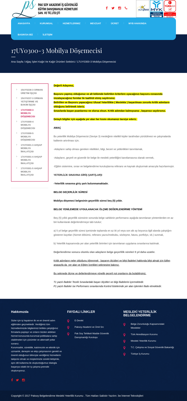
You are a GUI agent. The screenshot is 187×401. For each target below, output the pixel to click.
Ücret (115, 23)
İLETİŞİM (47, 34)
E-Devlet (79, 320)
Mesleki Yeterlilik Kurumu (143, 340)
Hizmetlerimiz (71, 23)
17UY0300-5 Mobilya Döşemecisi (28, 136)
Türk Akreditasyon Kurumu (144, 334)
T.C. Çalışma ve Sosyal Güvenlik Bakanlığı (152, 347)
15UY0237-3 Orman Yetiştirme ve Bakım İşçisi (32, 101)
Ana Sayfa (17, 61)
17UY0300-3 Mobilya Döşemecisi (28, 113)
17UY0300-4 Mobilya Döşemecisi (28, 125)
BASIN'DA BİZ (25, 34)
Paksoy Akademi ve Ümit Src (89, 327)
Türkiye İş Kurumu (140, 353)
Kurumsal (46, 23)
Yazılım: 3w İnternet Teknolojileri (125, 395)
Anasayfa (24, 23)
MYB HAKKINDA (137, 23)
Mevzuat (95, 23)
